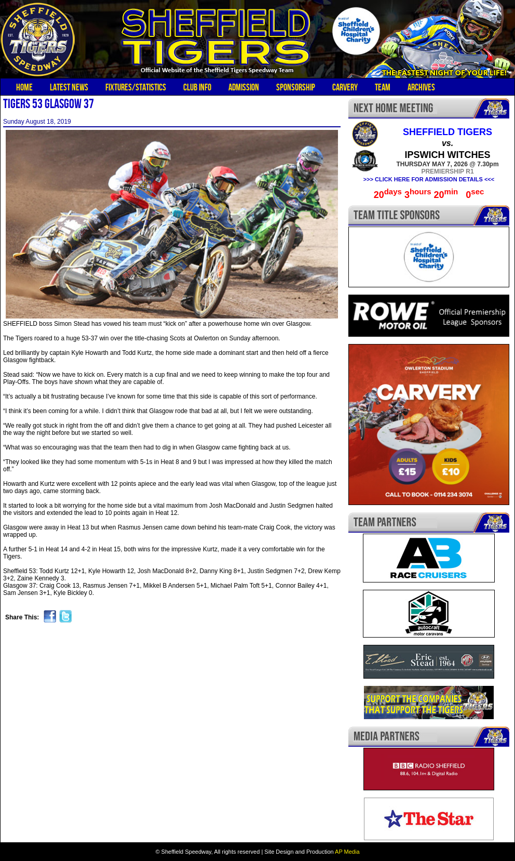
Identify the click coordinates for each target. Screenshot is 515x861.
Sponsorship (295, 87)
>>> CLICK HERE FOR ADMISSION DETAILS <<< (428, 179)
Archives (421, 87)
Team (382, 87)
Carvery (345, 87)
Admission (243, 87)
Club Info (197, 87)
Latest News (69, 87)
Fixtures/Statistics (135, 87)
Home (24, 87)
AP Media (347, 852)
